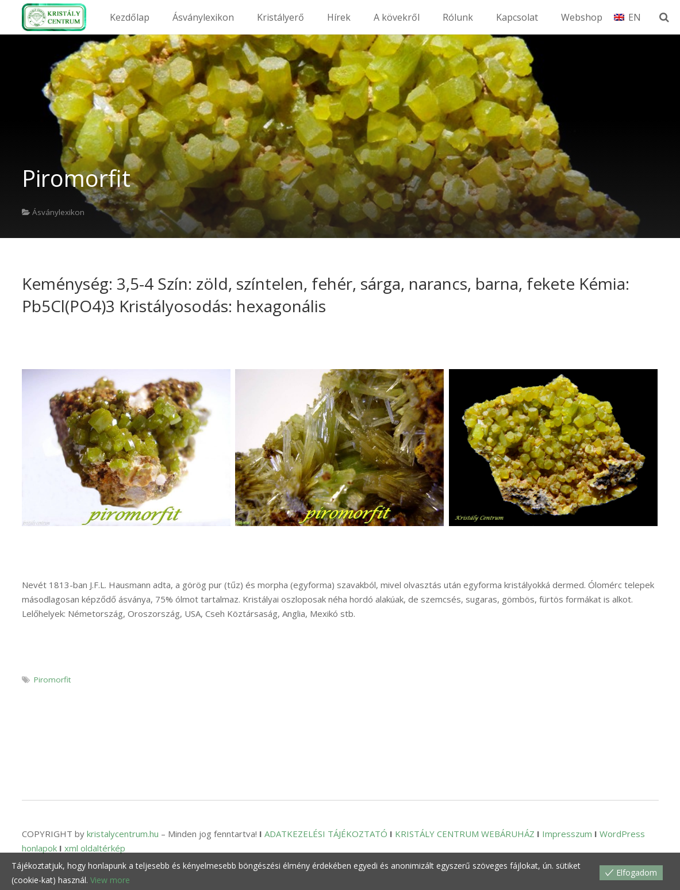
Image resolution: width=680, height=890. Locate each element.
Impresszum (567, 833)
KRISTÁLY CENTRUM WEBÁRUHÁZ (465, 833)
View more (110, 879)
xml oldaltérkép (94, 848)
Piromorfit (52, 679)
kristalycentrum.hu (123, 833)
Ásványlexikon (58, 212)
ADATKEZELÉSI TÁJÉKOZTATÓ (325, 833)
